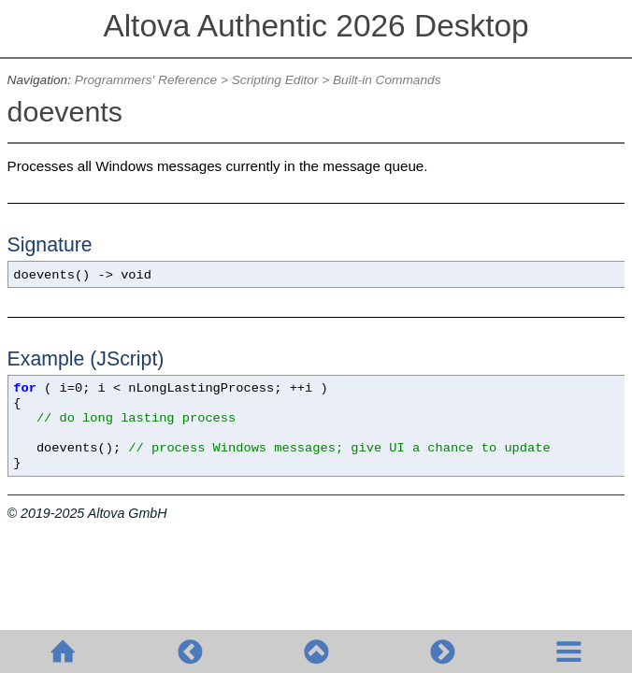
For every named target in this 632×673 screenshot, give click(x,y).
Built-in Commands (387, 80)
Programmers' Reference (146, 80)
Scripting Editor (275, 80)
